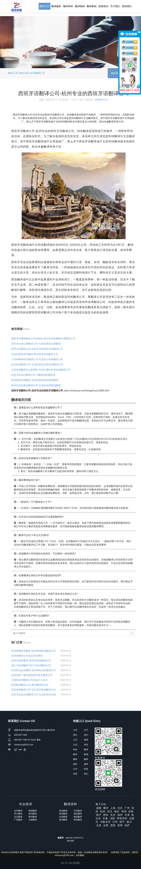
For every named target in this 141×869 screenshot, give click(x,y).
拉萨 (127, 825)
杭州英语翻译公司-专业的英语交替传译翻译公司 (37, 364)
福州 (120, 815)
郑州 (124, 811)
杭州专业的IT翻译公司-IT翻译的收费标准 (33, 375)
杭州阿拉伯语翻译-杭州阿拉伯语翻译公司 (33, 670)
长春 (105, 818)
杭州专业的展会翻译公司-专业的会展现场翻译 (36, 385)
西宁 (122, 821)
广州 (127, 808)
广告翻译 (18, 820)
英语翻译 (63, 811)
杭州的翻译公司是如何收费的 (27, 655)
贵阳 (113, 825)
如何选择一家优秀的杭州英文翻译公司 (31, 675)
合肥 (105, 825)
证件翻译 (18, 811)
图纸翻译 (33, 811)
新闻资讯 (103, 6)
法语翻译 (63, 817)
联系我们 (127, 6)
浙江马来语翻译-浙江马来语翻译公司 (31, 665)
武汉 (109, 811)
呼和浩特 (122, 818)
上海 (113, 808)
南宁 (98, 815)
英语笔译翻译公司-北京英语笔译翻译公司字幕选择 (35, 689)
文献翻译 (33, 820)
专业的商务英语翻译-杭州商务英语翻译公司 (34, 354)
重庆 (105, 808)
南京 (117, 811)
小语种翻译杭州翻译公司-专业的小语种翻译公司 (37, 359)
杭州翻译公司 (37, 73)
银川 (129, 821)
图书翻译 (33, 817)
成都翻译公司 (101, 100)
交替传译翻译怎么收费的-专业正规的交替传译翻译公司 (40, 369)
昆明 (120, 825)
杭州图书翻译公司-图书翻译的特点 (30, 684)
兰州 (115, 821)
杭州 (102, 811)
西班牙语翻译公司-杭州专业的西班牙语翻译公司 (37, 349)
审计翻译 (18, 813)
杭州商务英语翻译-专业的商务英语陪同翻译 (34, 380)
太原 (98, 825)
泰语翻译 (63, 820)
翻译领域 (80, 6)
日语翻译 (78, 811)
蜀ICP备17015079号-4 (74, 838)
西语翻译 (78, 820)
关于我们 (115, 6)
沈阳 (112, 818)
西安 (105, 815)
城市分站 (24, 73)
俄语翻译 (78, 817)
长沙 (113, 815)
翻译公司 (44, 6)
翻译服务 (56, 6)
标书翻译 (33, 813)
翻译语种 (68, 6)
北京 (120, 808)
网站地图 (70, 841)
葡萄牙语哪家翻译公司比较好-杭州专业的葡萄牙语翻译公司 (43, 338)
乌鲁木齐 (105, 821)
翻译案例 (91, 6)
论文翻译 (18, 817)
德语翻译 (78, 813)
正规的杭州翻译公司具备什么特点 (29, 680)
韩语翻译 (63, 813)
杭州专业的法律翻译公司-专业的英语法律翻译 (36, 343)
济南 (131, 811)
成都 (98, 808)
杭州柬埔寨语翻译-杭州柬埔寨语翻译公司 (33, 650)
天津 (127, 815)
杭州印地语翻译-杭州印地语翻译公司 (31, 660)
